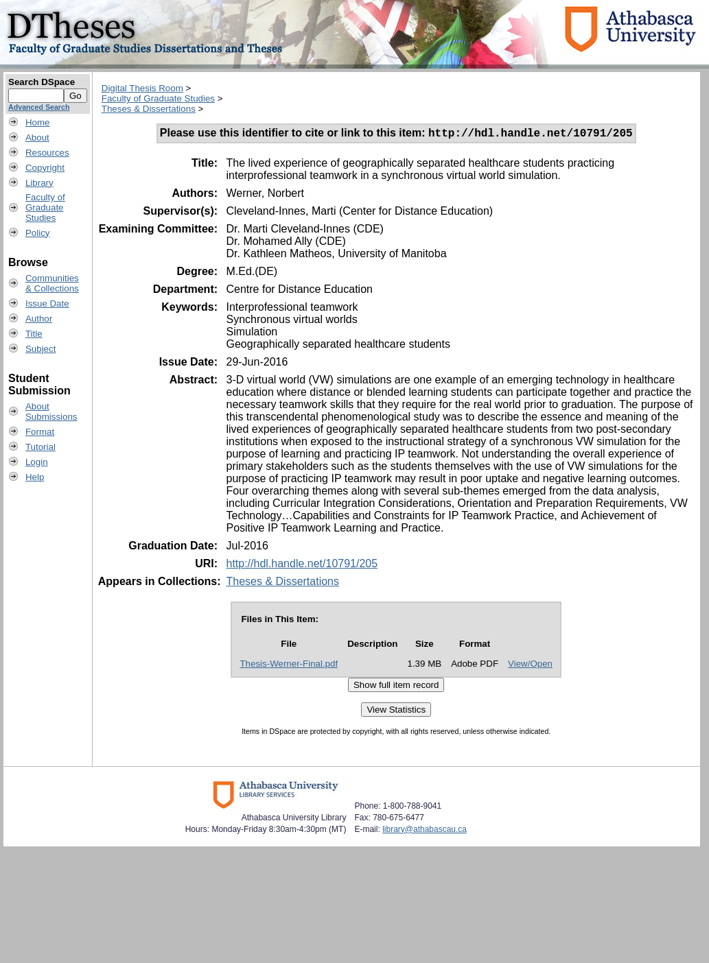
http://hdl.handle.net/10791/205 (301, 565)
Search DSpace (41, 82)
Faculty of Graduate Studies (158, 98)
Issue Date (47, 303)
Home (37, 122)
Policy (37, 233)
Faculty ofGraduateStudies (45, 207)
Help (34, 477)
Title (34, 334)
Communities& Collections (52, 283)
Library (39, 183)
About (37, 137)
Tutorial (40, 447)
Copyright (45, 168)
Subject (40, 349)
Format (39, 432)
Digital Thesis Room (142, 88)
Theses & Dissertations (149, 109)
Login (36, 462)
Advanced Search (38, 107)
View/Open (530, 666)
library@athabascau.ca (424, 831)
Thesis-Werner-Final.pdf (289, 666)
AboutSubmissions (51, 411)
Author (38, 318)
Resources (47, 152)
